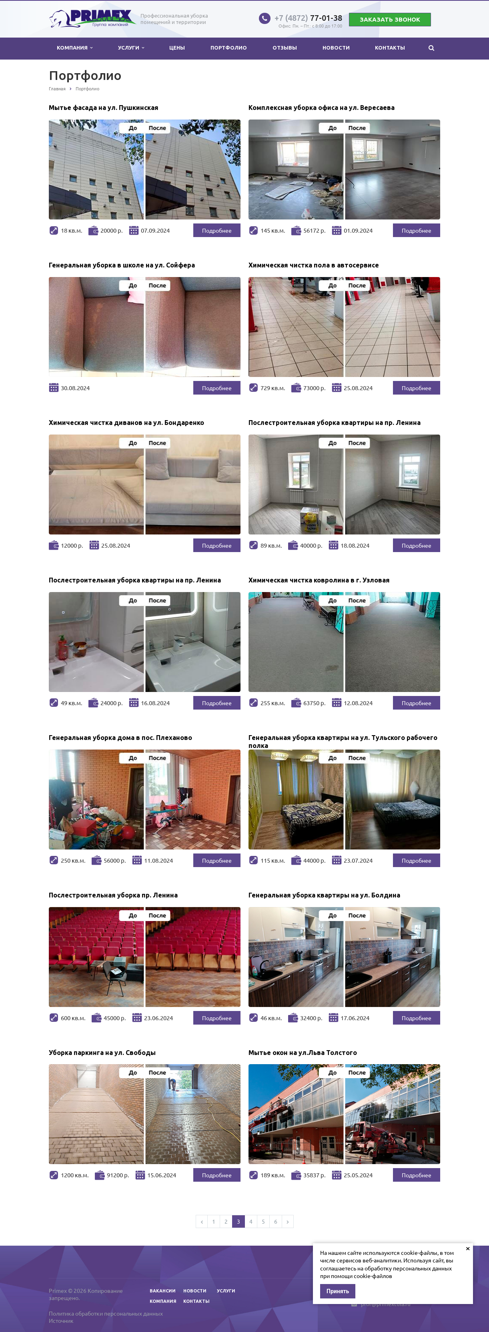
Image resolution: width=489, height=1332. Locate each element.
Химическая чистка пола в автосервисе (314, 265)
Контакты (390, 47)
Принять (338, 1291)
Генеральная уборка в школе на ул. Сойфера (122, 265)
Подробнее (217, 230)
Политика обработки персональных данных (106, 1313)
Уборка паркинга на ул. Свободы (102, 1052)
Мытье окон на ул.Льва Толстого (303, 1052)
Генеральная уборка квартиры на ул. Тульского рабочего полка (343, 740)
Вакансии (163, 1290)
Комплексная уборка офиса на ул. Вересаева (322, 107)
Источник (61, 1320)
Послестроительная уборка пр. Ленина (113, 895)
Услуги (131, 48)
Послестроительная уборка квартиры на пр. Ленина (335, 422)
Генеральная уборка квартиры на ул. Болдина (324, 895)
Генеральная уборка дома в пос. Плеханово (120, 737)
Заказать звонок (390, 19)
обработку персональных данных (408, 1268)
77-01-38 (308, 17)
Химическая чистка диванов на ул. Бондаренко (126, 422)
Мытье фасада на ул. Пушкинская (103, 107)
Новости (336, 47)
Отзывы (285, 47)
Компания (74, 48)
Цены (177, 47)
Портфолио (228, 47)
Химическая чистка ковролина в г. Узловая (319, 580)
